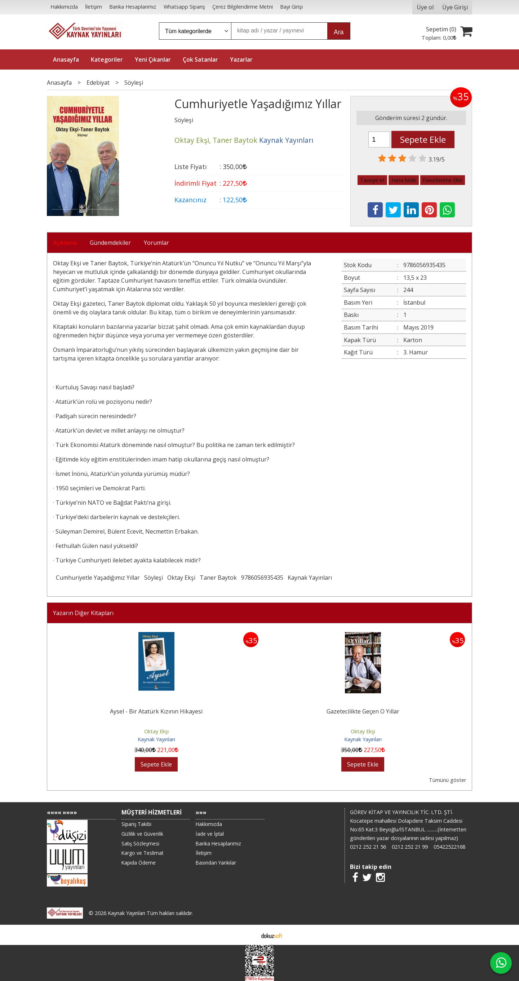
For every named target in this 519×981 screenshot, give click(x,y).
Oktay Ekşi (181, 578)
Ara (338, 32)
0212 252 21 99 (410, 846)
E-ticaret (248, 935)
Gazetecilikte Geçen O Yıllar (363, 711)
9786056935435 (262, 578)
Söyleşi (153, 578)
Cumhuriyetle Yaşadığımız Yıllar (98, 578)
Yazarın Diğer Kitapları (83, 613)
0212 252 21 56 (368, 846)
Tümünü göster (447, 780)
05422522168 (449, 846)
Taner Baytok (218, 578)
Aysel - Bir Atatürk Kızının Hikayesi (156, 711)
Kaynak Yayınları (310, 578)
